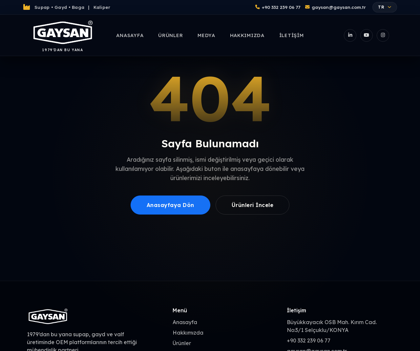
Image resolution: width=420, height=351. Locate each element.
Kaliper (102, 7)
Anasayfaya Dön (170, 205)
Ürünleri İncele (253, 205)
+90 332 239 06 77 (277, 7)
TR (384, 7)
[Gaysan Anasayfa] (63, 35)
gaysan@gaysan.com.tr (335, 7)
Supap (42, 7)
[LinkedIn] (350, 35)
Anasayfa (129, 35)
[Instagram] (383, 35)
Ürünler (170, 35)
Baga (78, 7)
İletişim (291, 35)
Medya (206, 35)
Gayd (60, 7)
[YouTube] (366, 35)
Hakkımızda (247, 35)
